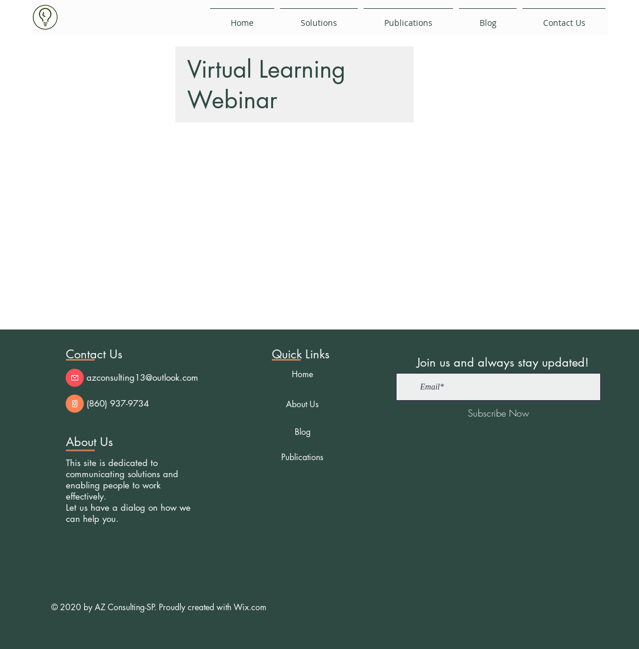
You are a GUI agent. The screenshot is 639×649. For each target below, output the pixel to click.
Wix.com (250, 607)
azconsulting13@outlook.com (142, 377)
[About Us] (302, 403)
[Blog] (302, 431)
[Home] (302, 373)
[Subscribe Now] (498, 413)
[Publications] (302, 456)
